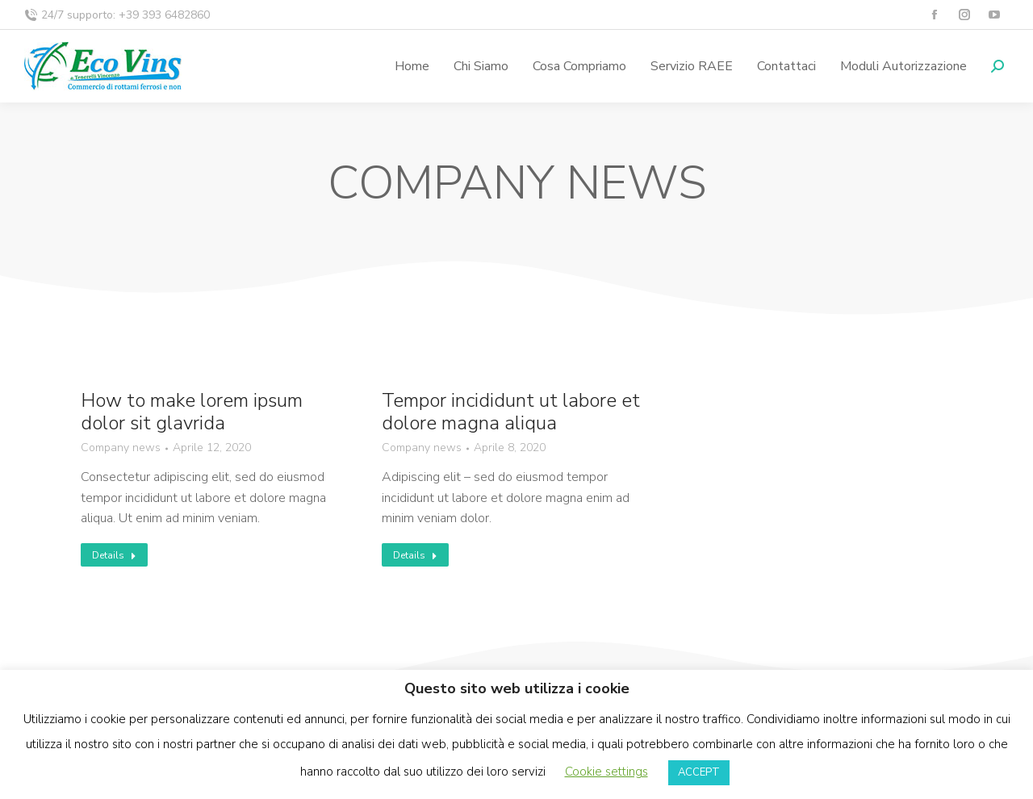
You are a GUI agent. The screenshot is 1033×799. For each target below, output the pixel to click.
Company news (121, 448)
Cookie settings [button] (606, 771)
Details (114, 555)
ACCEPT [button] (699, 772)
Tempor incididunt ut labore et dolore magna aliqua (511, 412)
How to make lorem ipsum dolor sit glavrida (192, 412)
